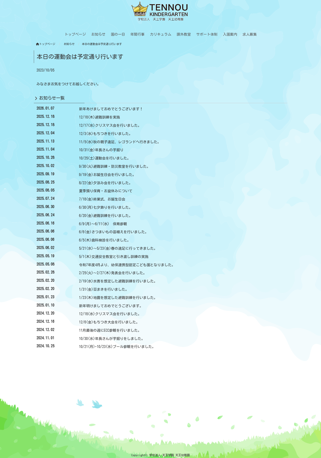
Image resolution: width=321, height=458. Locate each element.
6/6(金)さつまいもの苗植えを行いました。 (113, 232)
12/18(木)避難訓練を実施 (99, 117)
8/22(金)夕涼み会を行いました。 (105, 183)
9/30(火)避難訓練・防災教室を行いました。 (114, 166)
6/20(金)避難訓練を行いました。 (105, 215)
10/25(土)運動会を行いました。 (105, 158)
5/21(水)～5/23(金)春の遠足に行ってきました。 (118, 248)
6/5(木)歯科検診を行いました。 (105, 240)
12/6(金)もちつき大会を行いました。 (109, 322)
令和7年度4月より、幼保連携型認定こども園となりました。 (127, 265)
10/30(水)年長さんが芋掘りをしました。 (112, 338)
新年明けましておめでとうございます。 (111, 306)
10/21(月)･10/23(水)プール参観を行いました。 (117, 346)
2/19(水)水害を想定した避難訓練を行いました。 (118, 281)
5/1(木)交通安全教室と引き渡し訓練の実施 (113, 256)
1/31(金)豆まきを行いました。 (104, 289)
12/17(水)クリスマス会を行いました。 (110, 125)
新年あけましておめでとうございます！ (111, 109)
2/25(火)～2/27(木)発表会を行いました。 (113, 273)
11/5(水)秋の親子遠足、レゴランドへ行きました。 (120, 142)
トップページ (45, 44)
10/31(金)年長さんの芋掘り (101, 150)
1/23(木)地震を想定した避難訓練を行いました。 (118, 297)
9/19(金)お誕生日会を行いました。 (107, 174)
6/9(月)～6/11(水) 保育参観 (103, 224)
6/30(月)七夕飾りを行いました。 (105, 207)
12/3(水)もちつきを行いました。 (105, 133)
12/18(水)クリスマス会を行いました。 (110, 314)
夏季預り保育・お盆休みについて (105, 191)
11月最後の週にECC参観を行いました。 (110, 330)
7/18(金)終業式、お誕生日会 (102, 199)
